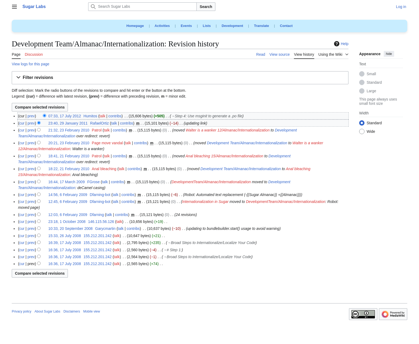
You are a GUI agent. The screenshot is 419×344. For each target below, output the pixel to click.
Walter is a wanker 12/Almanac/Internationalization (228, 130)
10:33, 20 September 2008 (70, 228)
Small (371, 74)
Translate (261, 26)
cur (21, 123)
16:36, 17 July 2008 (64, 250)
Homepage (135, 26)
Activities (162, 26)
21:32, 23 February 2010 (68, 130)
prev (31, 116)
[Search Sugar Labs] (142, 6)
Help (340, 43)
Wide (371, 132)
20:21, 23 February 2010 (68, 143)
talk (102, 116)
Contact (286, 26)
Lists (207, 26)
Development (232, 26)
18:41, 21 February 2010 (68, 156)
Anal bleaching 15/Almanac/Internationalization (224, 156)
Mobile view (91, 311)
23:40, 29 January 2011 (68, 123)
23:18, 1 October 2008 (67, 221)
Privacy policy (21, 311)
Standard (374, 83)
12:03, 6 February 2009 (67, 215)
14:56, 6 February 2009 (67, 195)
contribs (115, 116)
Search (206, 7)
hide (389, 54)
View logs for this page (30, 64)
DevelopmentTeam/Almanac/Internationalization (211, 182)
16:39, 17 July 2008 (64, 243)
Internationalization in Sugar (205, 201)
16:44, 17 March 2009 (66, 182)
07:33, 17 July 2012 (64, 116)
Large (371, 91)
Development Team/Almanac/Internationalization (247, 143)
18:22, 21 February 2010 (68, 169)
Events (186, 26)
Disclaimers (71, 311)
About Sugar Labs (47, 311)
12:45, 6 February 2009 (67, 201)
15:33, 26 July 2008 (64, 236)
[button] (180, 78)
